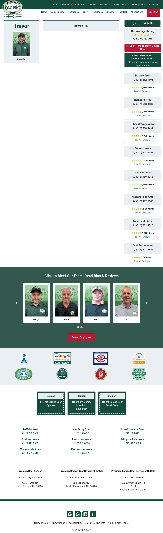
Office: (30, 477)
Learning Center (137, 4)
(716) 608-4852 (81, 453)
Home (44, 14)
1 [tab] (78, 327)
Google (70, 514)
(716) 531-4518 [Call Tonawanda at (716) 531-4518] (143, 225)
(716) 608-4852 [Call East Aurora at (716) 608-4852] (143, 249)
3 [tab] (85, 327)
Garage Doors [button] (58, 14)
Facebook (85, 514)
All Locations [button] (138, 14)
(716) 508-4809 (81, 433)
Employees (105, 4)
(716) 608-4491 (132, 433)
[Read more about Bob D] (96, 303)
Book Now (153, 14)
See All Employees (81, 337)
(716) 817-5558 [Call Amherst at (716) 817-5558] (143, 152)
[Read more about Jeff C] (126, 303)
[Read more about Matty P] (36, 303)
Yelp (93, 514)
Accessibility (75, 523)
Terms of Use (41, 523)
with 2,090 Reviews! (142, 39)
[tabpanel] (36, 302)
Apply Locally (120, 4)
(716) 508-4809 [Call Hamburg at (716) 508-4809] (143, 104)
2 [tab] (81, 327)
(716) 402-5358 (132, 443)
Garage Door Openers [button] (104, 14)
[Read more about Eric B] (66, 303)
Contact (123, 14)
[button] (142, 89)
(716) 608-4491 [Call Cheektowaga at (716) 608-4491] (143, 128)
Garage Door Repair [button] (79, 14)
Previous (16, 303)
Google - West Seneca (78, 514)
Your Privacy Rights (118, 523)
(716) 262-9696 (30, 433)
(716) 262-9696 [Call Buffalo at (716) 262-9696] (143, 79)
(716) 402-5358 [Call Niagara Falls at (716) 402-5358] (143, 201)
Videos (92, 4)
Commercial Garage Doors (73, 4)
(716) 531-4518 (30, 453)
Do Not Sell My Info (95, 523)
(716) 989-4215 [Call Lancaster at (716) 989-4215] (143, 176)
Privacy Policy (58, 523)
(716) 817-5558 (30, 443)
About (54, 4)
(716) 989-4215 (81, 443)
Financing (153, 4)
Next (146, 303)
